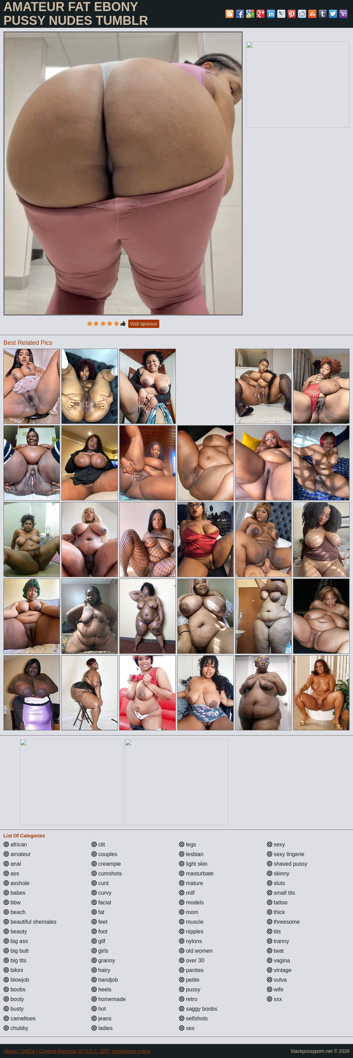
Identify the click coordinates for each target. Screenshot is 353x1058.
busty (13, 1009)
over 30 (191, 960)
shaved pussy (287, 864)
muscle (191, 922)
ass (11, 873)
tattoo (277, 902)
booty (13, 999)
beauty (15, 931)
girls (100, 951)
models (191, 902)
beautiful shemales (30, 922)
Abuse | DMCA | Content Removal (39, 1051)
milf (186, 893)
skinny (278, 873)
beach (14, 912)
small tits (281, 893)
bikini (13, 970)
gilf (98, 941)
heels (101, 989)
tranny (278, 941)
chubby (15, 1028)
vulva (277, 980)
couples (104, 854)
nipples (191, 931)
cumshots (106, 873)
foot (99, 931)
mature (191, 883)
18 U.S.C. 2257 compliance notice (114, 1051)
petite (189, 980)
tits (274, 931)
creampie (106, 864)
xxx (274, 999)
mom (188, 912)
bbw (12, 902)
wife (275, 989)
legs (187, 844)
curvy (101, 893)
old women (196, 951)
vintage (279, 970)
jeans (101, 1018)
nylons (190, 941)
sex (186, 1028)
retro (188, 999)
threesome (283, 922)
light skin (193, 864)
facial (101, 902)
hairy (100, 970)
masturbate (196, 873)
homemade (108, 999)
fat (97, 912)
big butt (16, 951)
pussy (189, 989)
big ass (15, 941)
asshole (16, 883)
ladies (102, 1028)
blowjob (16, 980)
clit (98, 844)
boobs (14, 989)
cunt (100, 883)
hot (98, 1009)
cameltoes (19, 1018)
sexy (276, 844)
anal (12, 864)
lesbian (191, 854)
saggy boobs (198, 1009)
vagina (278, 960)
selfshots (193, 1018)
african (15, 844)
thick (276, 912)
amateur (17, 854)
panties (191, 970)
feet (99, 922)
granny (103, 960)
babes (14, 893)
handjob (104, 980)
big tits (15, 960)
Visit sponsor (144, 324)
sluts (276, 883)
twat (275, 951)
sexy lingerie (285, 854)
